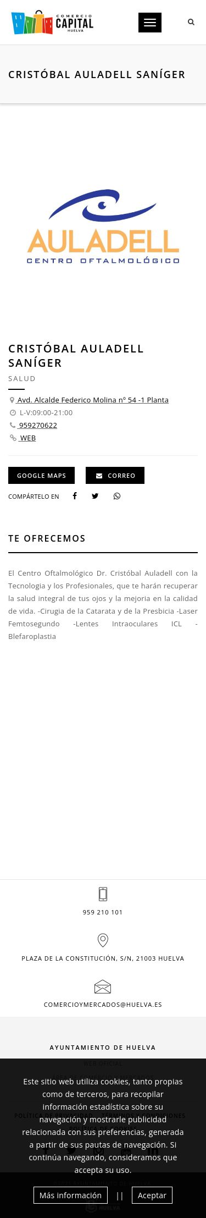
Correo (115, 475)
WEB (28, 438)
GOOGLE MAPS (41, 475)
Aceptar (152, 1195)
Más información (71, 1195)
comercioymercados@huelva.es (103, 1004)
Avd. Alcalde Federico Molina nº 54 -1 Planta (93, 400)
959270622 (38, 425)
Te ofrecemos (47, 538)
